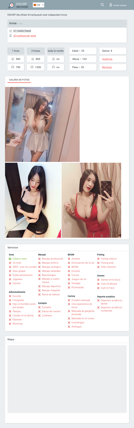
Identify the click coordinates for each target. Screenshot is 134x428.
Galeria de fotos (19, 79)
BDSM (74, 266)
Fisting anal (107, 262)
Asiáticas (107, 59)
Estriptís (46, 307)
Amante (75, 258)
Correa (75, 275)
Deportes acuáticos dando (111, 302)
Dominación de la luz (82, 262)
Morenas (107, 67)
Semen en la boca (110, 279)
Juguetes (18, 279)
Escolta (17, 296)
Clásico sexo (20, 258)
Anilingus (76, 326)
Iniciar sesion (118, 5)
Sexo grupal (19, 271)
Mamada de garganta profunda (82, 313)
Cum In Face (107, 287)
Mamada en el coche (82, 318)
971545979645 (22, 30)
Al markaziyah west (37, 14)
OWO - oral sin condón (25, 266)
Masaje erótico (50, 262)
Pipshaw (17, 319)
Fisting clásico (109, 258)
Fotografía (18, 300)
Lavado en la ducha (23, 315)
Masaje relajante (51, 290)
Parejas (17, 311)
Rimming (17, 323)
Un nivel (17, 262)
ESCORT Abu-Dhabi (17, 14)
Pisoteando (77, 287)
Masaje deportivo (51, 286)
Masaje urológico (51, 266)
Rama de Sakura (51, 294)
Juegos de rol (78, 279)
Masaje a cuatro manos (51, 280)
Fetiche (17, 283)
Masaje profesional (52, 258)
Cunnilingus (77, 322)
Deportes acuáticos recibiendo (111, 309)
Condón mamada (80, 300)
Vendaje (75, 283)
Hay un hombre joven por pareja (24, 306)
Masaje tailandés (51, 271)
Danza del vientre (51, 311)
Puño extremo (108, 266)
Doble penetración (22, 275)
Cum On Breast (109, 283)
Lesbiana (47, 315)
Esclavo (75, 271)
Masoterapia (49, 275)
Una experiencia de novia (81, 306)
